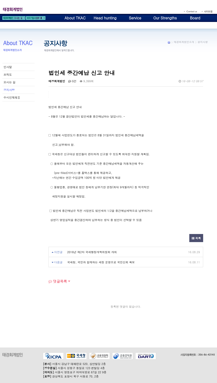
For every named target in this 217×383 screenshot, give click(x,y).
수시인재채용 (11, 97)
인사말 (7, 67)
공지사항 (9, 90)
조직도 (7, 74)
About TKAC (74, 18)
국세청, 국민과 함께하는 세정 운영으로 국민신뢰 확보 (101, 262)
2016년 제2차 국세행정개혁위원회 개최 (92, 252)
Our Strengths (165, 18)
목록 (196, 238)
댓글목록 (57, 281)
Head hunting (104, 18)
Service (135, 18)
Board (195, 18)
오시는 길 (9, 82)
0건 (72, 81)
